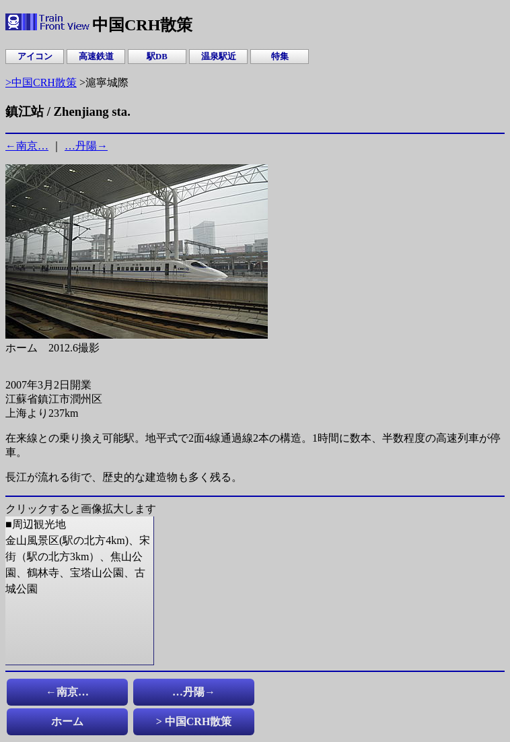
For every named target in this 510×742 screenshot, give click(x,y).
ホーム (67, 721)
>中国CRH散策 (41, 82)
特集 (280, 56)
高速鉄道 (96, 56)
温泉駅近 (218, 56)
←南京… (26, 145)
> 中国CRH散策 (194, 721)
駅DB (157, 56)
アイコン (34, 56)
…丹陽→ (86, 145)
